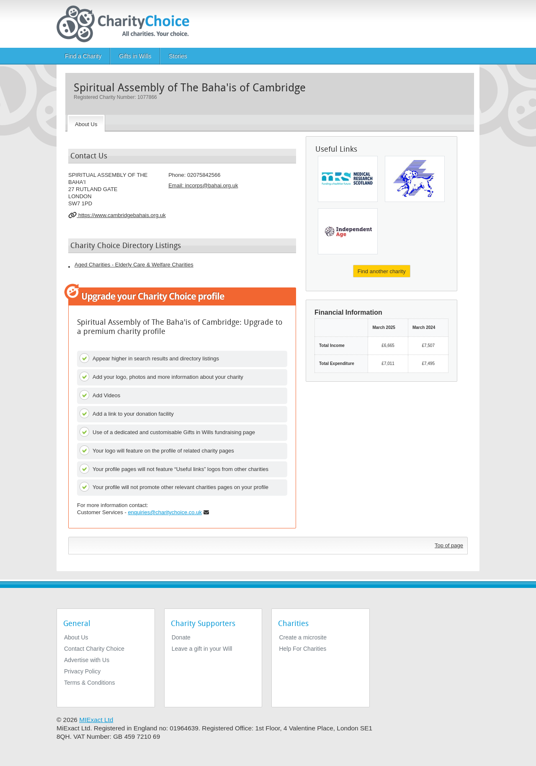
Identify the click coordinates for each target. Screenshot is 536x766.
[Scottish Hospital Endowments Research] (348, 179)
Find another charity (382, 271)
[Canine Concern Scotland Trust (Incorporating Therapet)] (415, 179)
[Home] (126, 23)
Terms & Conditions (89, 682)
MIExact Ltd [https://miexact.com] (96, 719)
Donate (181, 637)
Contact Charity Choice (94, 648)
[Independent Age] (348, 231)
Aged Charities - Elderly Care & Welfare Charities (134, 264)
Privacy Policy (82, 671)
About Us (76, 637)
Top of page (449, 545)
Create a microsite (303, 637)
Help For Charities (302, 648)
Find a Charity (83, 56)
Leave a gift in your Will (202, 648)
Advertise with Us (86, 660)
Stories (178, 56)
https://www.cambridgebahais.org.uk (117, 215)
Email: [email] (203, 185)
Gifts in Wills (135, 56)
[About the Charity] (86, 123)
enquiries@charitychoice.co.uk (165, 512)
